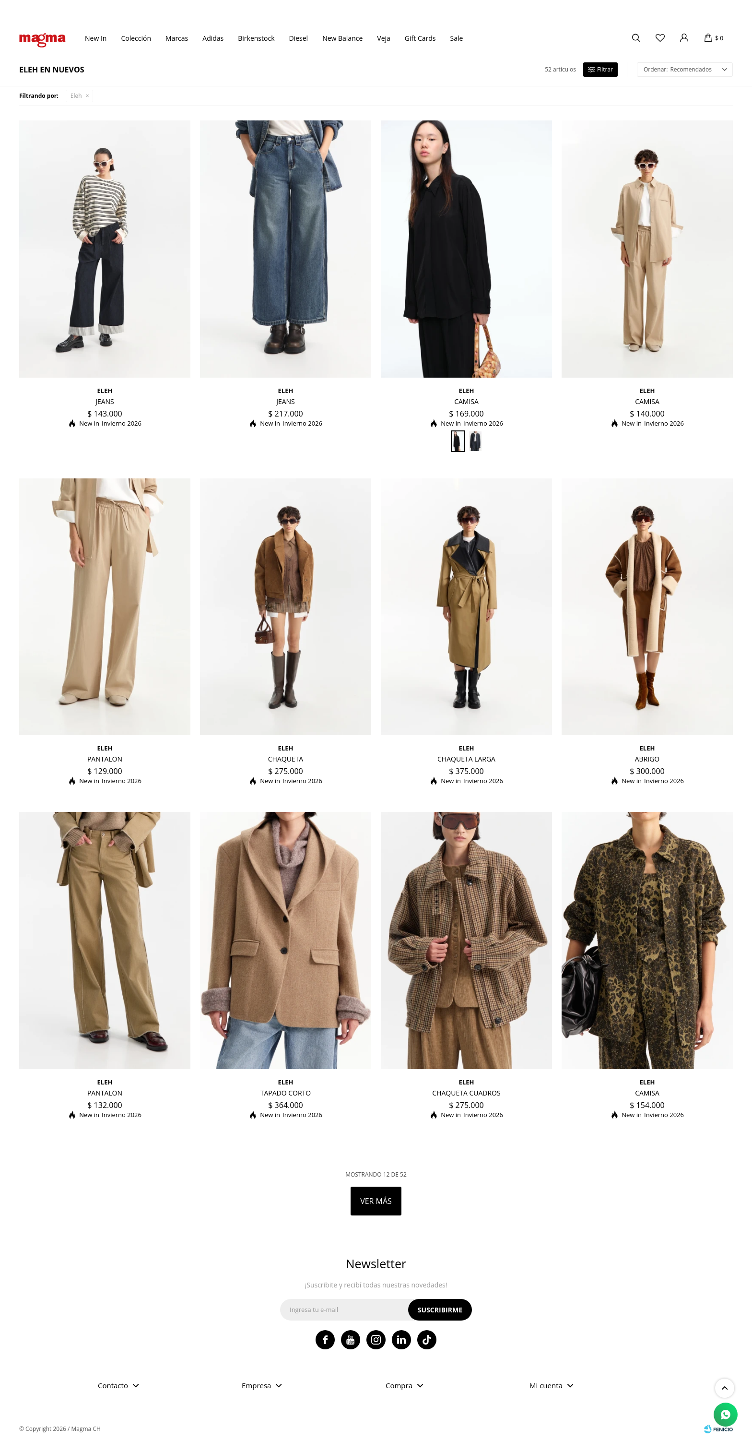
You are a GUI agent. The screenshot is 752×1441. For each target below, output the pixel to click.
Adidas (212, 38)
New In (95, 38)
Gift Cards (420, 38)
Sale (456, 38)
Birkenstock (256, 38)
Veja (383, 38)
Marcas (176, 38)
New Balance (342, 38)
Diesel (298, 38)
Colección (136, 38)
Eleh (76, 96)
